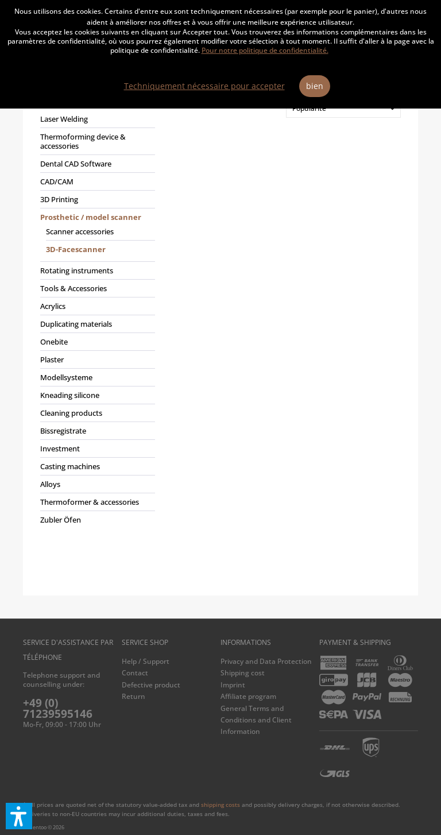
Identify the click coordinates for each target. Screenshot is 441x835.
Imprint (232, 685)
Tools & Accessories (73, 288)
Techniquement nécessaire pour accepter (204, 85)
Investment (60, 448)
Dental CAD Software (75, 164)
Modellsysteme (66, 377)
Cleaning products (71, 413)
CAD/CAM (57, 181)
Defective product (151, 685)
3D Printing (59, 199)
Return (133, 696)
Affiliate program (248, 696)
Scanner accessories (80, 231)
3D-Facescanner (76, 249)
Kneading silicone (69, 395)
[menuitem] (94, 317)
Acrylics (52, 306)
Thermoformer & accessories (89, 502)
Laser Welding (64, 119)
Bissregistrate (63, 431)
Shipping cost (242, 673)
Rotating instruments (76, 270)
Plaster (52, 359)
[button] (19, 816)
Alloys (50, 484)
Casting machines (70, 466)
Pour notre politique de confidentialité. (265, 50)
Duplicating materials (76, 324)
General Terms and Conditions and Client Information (256, 720)
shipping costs (220, 805)
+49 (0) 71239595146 (57, 708)
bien (314, 85)
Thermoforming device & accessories (83, 141)
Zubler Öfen (60, 520)
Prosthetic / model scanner (90, 217)
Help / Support (145, 661)
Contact (135, 673)
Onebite (54, 342)
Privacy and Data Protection (266, 661)
